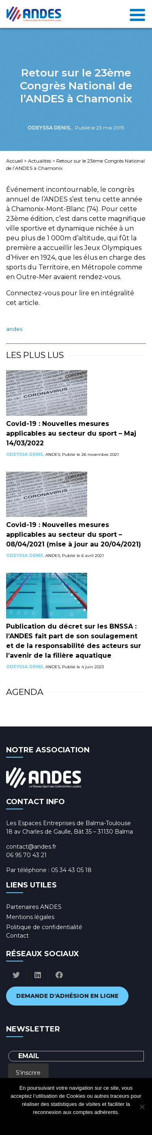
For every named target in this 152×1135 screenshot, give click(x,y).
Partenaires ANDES (34, 907)
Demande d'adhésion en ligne (67, 995)
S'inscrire (28, 1072)
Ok (43, 1123)
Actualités (39, 161)
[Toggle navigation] (137, 14)
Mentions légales (30, 917)
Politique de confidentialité (44, 927)
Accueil (14, 161)
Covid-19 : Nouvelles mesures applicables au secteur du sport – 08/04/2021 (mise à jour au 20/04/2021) (73, 534)
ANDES (14, 329)
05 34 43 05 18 (71, 870)
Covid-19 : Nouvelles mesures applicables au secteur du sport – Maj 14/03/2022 (71, 433)
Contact (17, 935)
